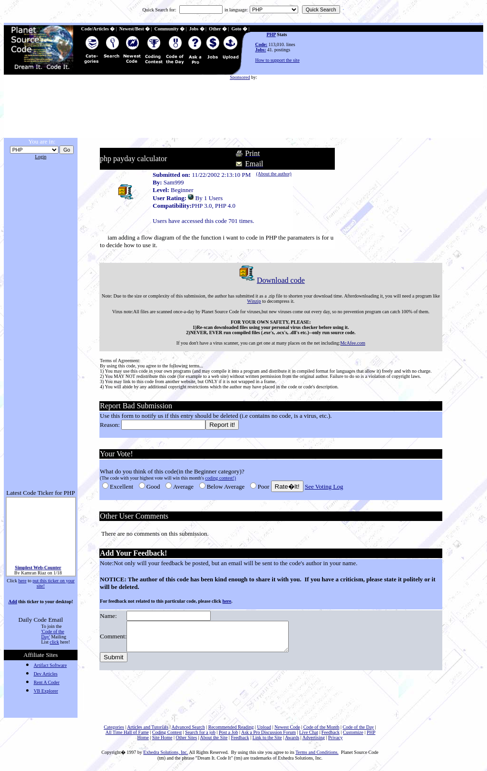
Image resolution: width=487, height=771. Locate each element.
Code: (261, 44)
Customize (353, 732)
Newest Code (287, 727)
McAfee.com (352, 343)
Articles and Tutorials (147, 727)
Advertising (313, 737)
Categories (114, 727)
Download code (270, 280)
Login (41, 156)
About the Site (214, 737)
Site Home (162, 737)
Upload (264, 727)
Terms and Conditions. (317, 752)
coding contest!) (220, 478)
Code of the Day (358, 727)
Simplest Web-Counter (38, 570)
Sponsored (240, 77)
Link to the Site (267, 737)
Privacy (335, 737)
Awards (292, 737)
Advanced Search (188, 727)
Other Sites (186, 737)
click (54, 642)
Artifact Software (50, 665)
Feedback (330, 732)
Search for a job (200, 732)
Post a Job (228, 732)
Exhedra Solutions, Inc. (165, 752)
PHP (270, 34)
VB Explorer (46, 691)
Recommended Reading (231, 727)
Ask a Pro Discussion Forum (268, 732)
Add (12, 601)
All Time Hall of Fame (127, 732)
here (22, 580)
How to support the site (277, 60)
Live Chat (308, 732)
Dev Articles (46, 673)
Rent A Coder (46, 682)
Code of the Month (321, 727)
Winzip (254, 301)
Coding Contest (167, 732)
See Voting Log (323, 486)
